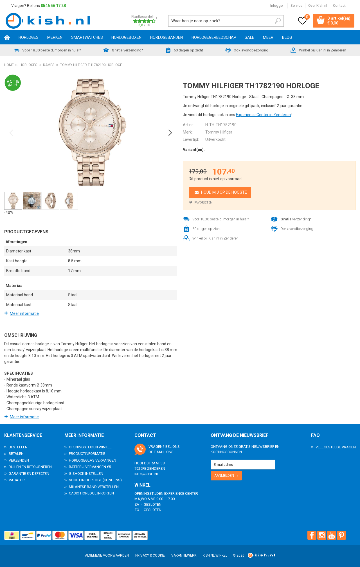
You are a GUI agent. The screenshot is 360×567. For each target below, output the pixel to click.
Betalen (16, 453)
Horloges (29, 37)
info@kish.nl (146, 474)
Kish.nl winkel (215, 555)
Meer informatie (24, 313)
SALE (249, 37)
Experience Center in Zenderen (263, 114)
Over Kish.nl (317, 5)
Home (7, 37)
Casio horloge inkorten (91, 493)
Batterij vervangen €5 (90, 467)
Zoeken (278, 20)
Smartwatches (87, 37)
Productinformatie (87, 453)
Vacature (18, 480)
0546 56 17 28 (53, 5)
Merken (54, 37)
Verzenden (19, 460)
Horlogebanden (166, 37)
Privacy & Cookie (150, 555)
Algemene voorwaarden (107, 555)
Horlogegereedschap (214, 37)
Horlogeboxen (126, 37)
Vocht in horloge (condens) (95, 480)
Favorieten (203, 202)
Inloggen (277, 5)
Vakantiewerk (183, 555)
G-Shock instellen (86, 473)
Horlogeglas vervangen (92, 460)
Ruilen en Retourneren (30, 467)
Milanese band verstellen (94, 486)
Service (296, 5)
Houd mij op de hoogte (224, 192)
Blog (287, 37)
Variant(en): (194, 149)
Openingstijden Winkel (90, 447)
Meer (268, 37)
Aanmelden (224, 475)
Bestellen (18, 447)
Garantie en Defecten (29, 473)
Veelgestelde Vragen (336, 447)
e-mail (159, 452)
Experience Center (181, 493)
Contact (339, 5)
